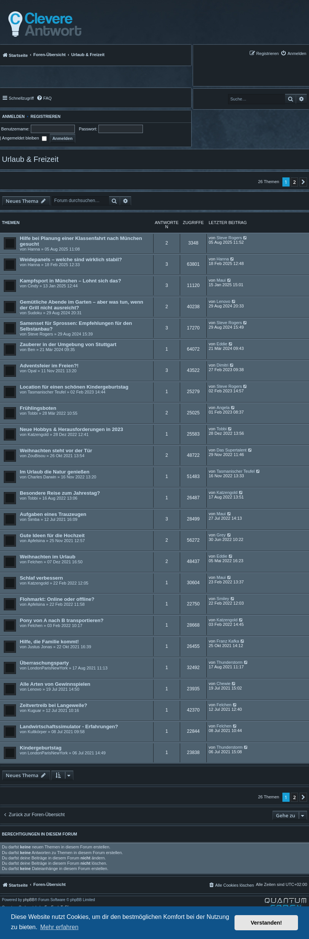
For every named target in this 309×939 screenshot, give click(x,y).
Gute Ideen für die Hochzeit (52, 535)
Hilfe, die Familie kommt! (49, 641)
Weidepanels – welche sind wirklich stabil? (71, 259)
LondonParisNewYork (48, 668)
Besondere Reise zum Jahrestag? (60, 493)
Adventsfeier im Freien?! (49, 365)
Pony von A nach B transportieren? (61, 620)
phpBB (29, 900)
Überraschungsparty (44, 663)
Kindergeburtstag (41, 748)
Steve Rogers (229, 237)
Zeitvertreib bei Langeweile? (53, 705)
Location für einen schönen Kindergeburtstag (74, 387)
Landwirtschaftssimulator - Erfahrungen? (69, 726)
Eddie (222, 344)
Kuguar (34, 710)
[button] (303, 182)
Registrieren (45, 116)
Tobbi (33, 413)
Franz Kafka (228, 641)
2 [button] (294, 182)
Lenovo (223, 301)
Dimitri (222, 365)
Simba (34, 519)
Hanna (34, 249)
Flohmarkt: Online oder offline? (57, 599)
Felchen (35, 562)
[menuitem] (293, 53)
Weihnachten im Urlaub (47, 557)
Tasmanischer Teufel (47, 392)
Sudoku (35, 312)
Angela (223, 407)
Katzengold (38, 434)
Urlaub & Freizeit (30, 159)
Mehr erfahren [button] (59, 927)
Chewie (224, 683)
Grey (221, 535)
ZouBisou (36, 455)
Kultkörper (37, 731)
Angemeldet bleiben (24, 138)
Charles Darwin (42, 477)
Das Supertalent (232, 450)
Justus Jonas (40, 646)
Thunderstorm (229, 662)
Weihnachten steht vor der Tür (56, 450)
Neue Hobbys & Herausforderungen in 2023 (71, 429)
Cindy (33, 286)
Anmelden (12, 116)
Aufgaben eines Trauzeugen (53, 514)
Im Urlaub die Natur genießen (54, 472)
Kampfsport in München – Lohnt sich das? (70, 281)
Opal (32, 370)
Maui (221, 280)
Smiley (223, 598)
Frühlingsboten (38, 408)
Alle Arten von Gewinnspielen (55, 684)
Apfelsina (36, 540)
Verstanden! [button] (266, 923)
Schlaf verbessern (41, 578)
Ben (31, 349)
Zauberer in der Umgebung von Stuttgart (68, 344)
